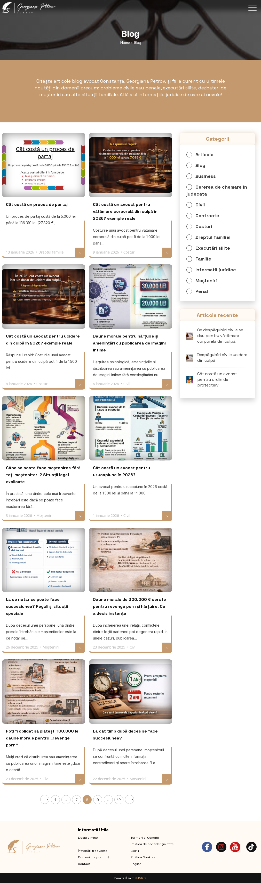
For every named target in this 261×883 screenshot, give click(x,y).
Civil (200, 205)
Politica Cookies (143, 857)
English (136, 864)
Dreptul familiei (213, 237)
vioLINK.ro (139, 878)
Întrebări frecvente (92, 851)
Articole (204, 154)
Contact (84, 864)
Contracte (207, 215)
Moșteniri (206, 280)
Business (205, 176)
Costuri (203, 226)
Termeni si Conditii (145, 838)
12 (119, 799)
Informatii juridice (215, 270)
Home (125, 43)
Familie (203, 259)
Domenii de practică (93, 857)
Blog (200, 165)
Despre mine (88, 838)
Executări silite (212, 248)
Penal (201, 291)
